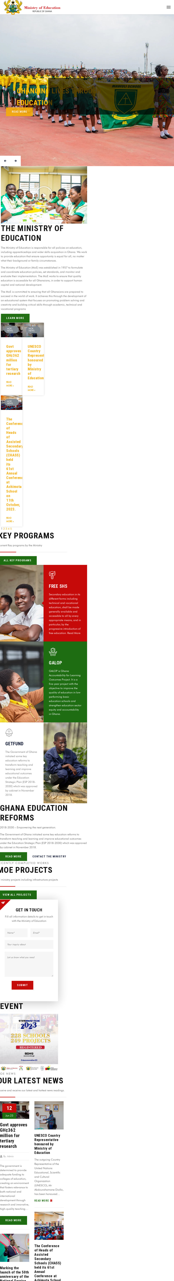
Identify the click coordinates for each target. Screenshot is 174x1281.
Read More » (10, 384)
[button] (44, 195)
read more (13, 1220)
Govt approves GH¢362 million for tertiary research (13, 360)
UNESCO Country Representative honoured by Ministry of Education (47, 1144)
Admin (10, 1156)
